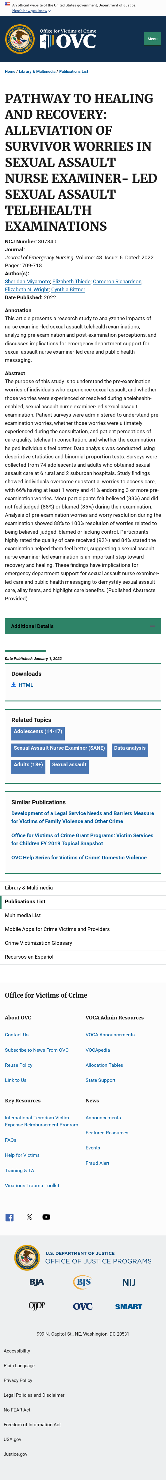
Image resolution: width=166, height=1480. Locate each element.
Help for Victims (22, 1155)
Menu (152, 39)
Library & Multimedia (37, 71)
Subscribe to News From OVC (36, 1050)
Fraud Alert (97, 1163)
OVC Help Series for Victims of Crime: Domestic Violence (79, 857)
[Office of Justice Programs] (20, 39)
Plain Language (19, 1365)
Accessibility (17, 1351)
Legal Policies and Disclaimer (34, 1395)
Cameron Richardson (117, 281)
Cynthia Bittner (68, 289)
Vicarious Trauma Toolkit (32, 1185)
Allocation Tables (104, 1065)
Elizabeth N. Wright (27, 289)
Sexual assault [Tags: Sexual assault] (69, 764)
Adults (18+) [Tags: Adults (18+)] (28, 764)
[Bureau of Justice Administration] (37, 1287)
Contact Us (17, 1035)
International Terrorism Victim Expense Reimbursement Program (41, 1121)
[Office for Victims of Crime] (83, 1310)
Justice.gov (15, 1454)
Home (10, 71)
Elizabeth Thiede (71, 281)
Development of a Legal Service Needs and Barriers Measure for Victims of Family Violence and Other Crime (82, 817)
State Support (100, 1080)
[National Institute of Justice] (129, 1287)
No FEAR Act (17, 1410)
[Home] (70, 39)
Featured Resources (107, 1133)
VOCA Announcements (110, 1035)
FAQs (10, 1140)
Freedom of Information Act (32, 1424)
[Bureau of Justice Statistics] (83, 1290)
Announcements (103, 1117)
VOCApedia (98, 1050)
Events (93, 1148)
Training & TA (19, 1170)
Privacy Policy (18, 1380)
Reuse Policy (19, 1065)
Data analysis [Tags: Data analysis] (130, 748)
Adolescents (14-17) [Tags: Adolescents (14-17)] (38, 731)
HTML (26, 685)
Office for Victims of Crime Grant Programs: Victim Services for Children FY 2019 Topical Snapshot (82, 839)
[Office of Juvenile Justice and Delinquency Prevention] (37, 1311)
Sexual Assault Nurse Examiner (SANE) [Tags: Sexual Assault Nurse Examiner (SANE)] (59, 748)
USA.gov (12, 1439)
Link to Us (15, 1080)
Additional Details (32, 626)
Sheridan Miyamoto (27, 281)
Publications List (73, 71)
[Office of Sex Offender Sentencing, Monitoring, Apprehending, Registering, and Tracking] (128, 1310)
